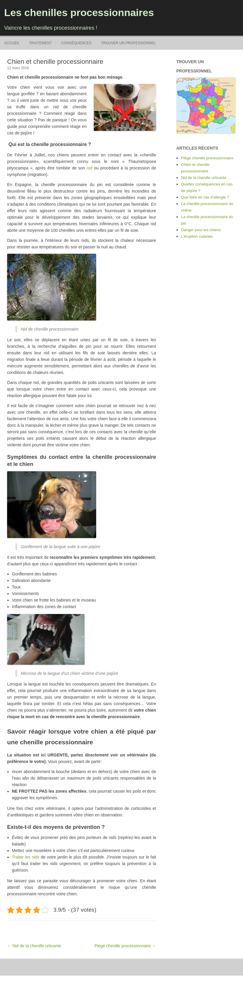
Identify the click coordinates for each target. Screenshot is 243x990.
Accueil (12, 43)
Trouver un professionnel (128, 43)
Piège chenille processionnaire (207, 158)
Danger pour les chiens (201, 230)
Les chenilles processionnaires (79, 12)
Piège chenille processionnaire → (125, 945)
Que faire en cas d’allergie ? (205, 197)
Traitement (40, 43)
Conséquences (76, 43)
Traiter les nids (25, 857)
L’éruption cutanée (196, 236)
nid (89, 168)
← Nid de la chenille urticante (34, 945)
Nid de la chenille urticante (203, 177)
